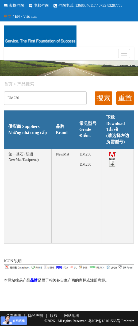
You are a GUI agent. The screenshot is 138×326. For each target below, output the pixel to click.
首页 (8, 84)
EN (17, 16)
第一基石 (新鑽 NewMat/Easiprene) (24, 157)
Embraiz (127, 321)
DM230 (85, 154)
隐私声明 (35, 316)
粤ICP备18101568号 (104, 321)
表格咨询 (16, 5)
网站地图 (71, 316)
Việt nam (30, 16)
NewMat (62, 154)
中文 (7, 16)
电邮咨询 (41, 5)
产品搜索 (25, 84)
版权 (53, 316)
